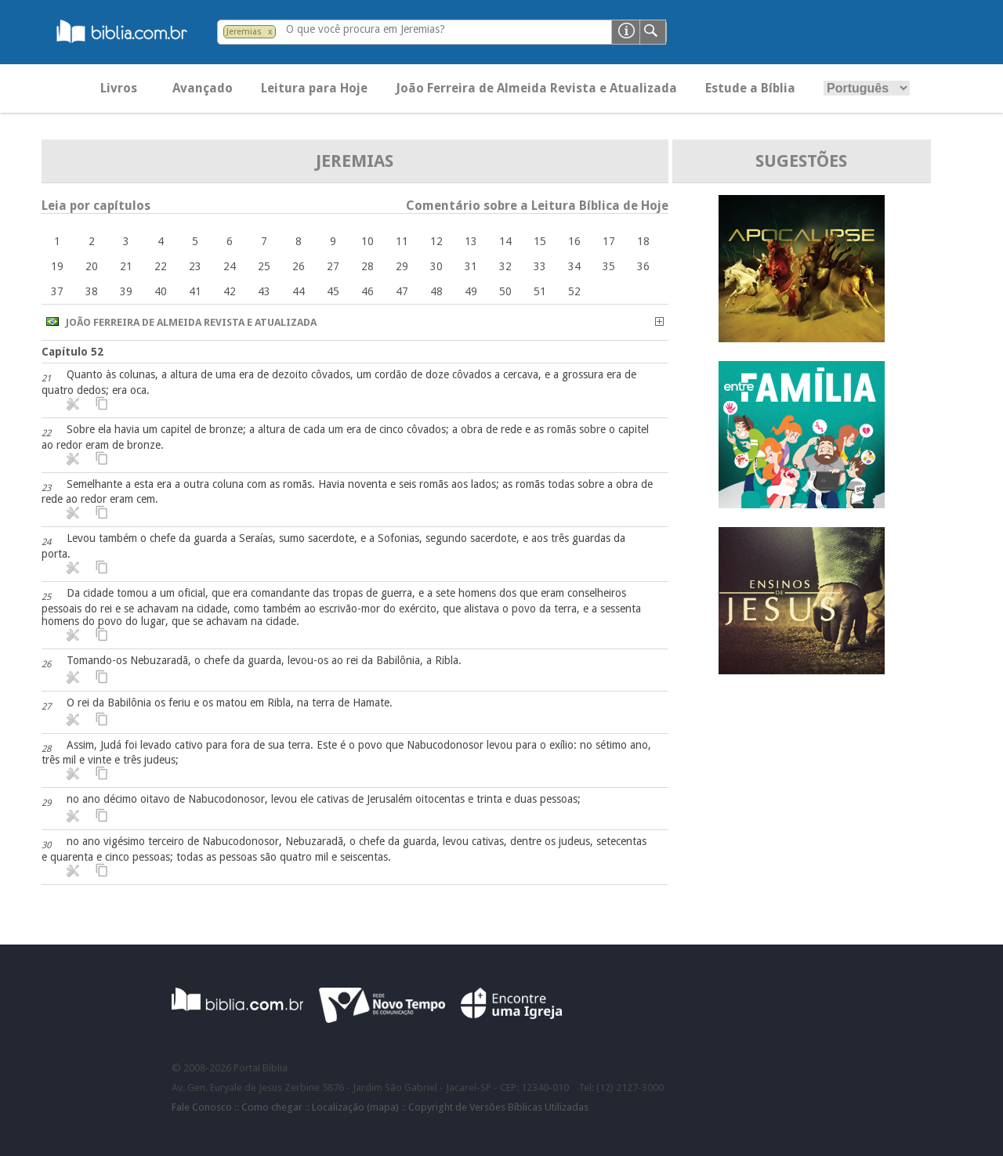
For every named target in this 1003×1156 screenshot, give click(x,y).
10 (367, 241)
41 (195, 291)
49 (471, 291)
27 (333, 266)
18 (643, 241)
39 (126, 291)
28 (367, 266)
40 (160, 291)
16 (574, 241)
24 (229, 266)
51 (540, 291)
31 (471, 266)
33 (540, 266)
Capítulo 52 (72, 351)
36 (643, 266)
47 (402, 291)
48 (436, 291)
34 (574, 266)
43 (264, 291)
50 (505, 291)
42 (229, 291)
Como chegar (271, 1107)
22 (160, 266)
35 (609, 266)
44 (298, 291)
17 (609, 241)
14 (505, 241)
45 (333, 291)
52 (574, 291)
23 (195, 266)
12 (436, 241)
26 (298, 266)
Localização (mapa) (355, 1107)
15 (540, 241)
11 (402, 241)
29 (402, 266)
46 (367, 291)
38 (91, 291)
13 (471, 241)
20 (91, 266)
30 (436, 266)
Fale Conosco (202, 1107)
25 (264, 266)
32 (505, 266)
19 (57, 266)
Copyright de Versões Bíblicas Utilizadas (498, 1107)
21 (126, 266)
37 (57, 291)
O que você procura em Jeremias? (365, 29)
